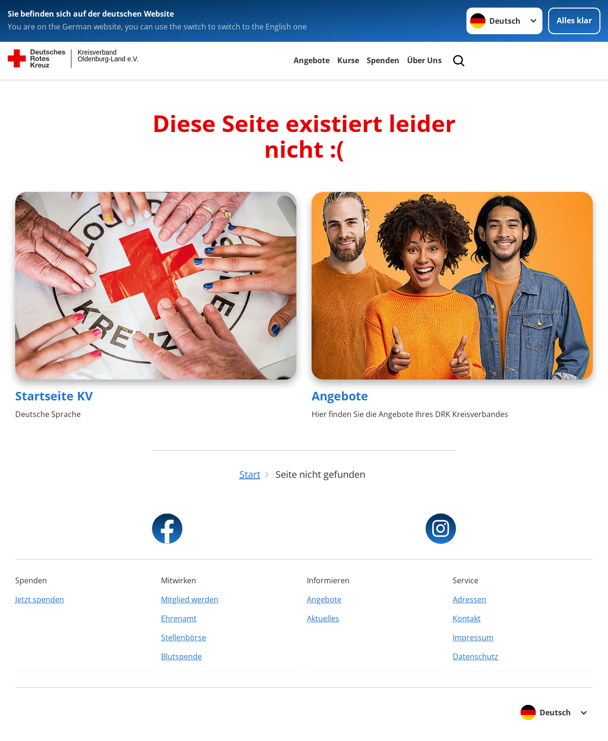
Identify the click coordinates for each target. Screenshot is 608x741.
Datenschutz (475, 656)
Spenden (383, 60)
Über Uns (424, 60)
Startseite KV (54, 396)
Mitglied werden (189, 599)
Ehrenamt (179, 618)
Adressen (469, 599)
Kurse (348, 60)
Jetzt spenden (39, 599)
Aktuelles (323, 618)
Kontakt (467, 618)
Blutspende (181, 656)
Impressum (473, 637)
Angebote (312, 60)
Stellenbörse (183, 637)
